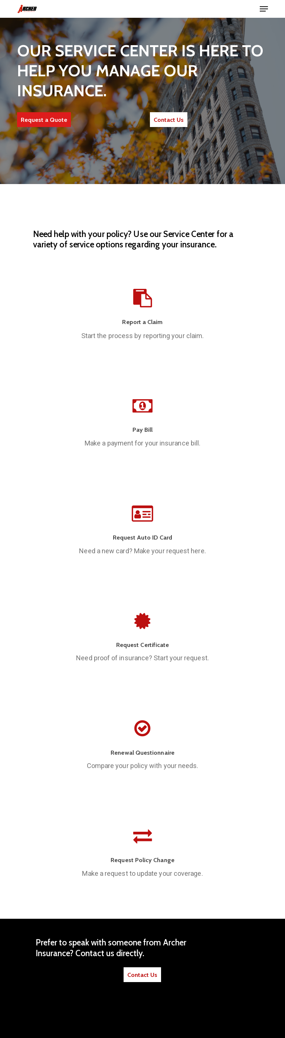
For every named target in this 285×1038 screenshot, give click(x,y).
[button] (264, 9)
